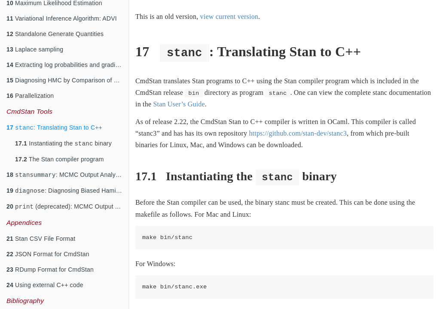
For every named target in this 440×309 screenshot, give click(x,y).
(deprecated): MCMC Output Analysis (67, 206)
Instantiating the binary (63, 140)
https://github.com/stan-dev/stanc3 (298, 133)
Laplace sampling (34, 45)
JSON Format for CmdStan (47, 254)
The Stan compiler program (59, 156)
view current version (229, 16)
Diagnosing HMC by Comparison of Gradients (67, 76)
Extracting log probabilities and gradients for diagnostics (67, 60)
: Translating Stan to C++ (54, 124)
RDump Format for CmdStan (50, 269)
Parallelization (30, 91)
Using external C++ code (44, 285)
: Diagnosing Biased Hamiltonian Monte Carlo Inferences (67, 189)
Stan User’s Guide (179, 104)
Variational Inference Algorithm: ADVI (61, 14)
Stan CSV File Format (40, 238)
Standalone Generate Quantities (55, 29)
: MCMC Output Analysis (64, 173)
